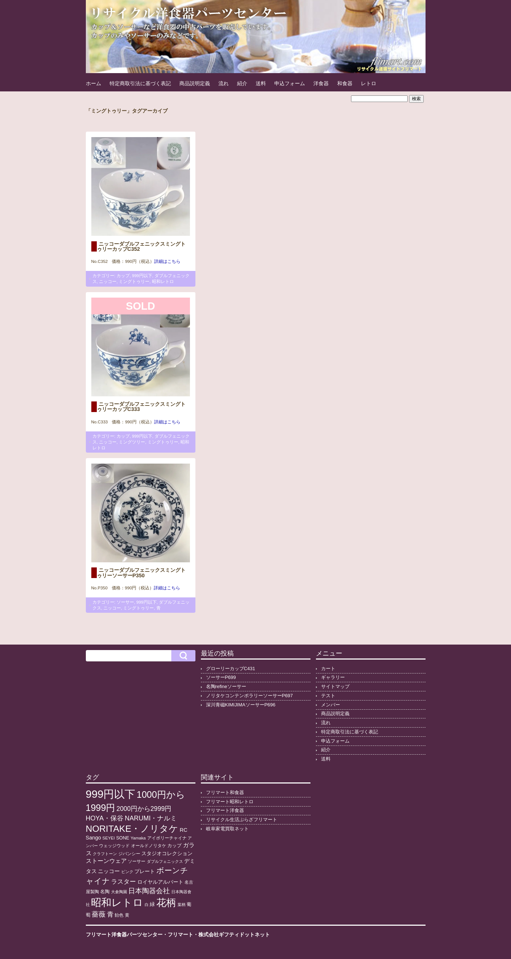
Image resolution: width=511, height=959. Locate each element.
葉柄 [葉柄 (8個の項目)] (182, 904)
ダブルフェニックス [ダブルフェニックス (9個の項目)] (165, 861)
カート (328, 668)
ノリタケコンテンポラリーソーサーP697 (249, 695)
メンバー (330, 704)
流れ (223, 83)
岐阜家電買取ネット (227, 828)
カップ (123, 275)
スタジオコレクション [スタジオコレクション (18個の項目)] (166, 853)
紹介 (242, 83)
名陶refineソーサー (226, 686)
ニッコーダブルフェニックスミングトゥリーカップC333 (141, 406)
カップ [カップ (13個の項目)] (174, 845)
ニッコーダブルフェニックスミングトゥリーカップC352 (141, 246)
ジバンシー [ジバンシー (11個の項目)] (129, 853)
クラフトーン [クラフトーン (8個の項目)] (105, 854)
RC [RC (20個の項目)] (183, 830)
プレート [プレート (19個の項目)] (144, 871)
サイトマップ (335, 686)
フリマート (180, 934)
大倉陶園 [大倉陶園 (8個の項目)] (119, 892)
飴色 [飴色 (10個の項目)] (119, 915)
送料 (261, 83)
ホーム (93, 83)
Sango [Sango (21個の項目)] (93, 838)
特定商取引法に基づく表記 (140, 83)
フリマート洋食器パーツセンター (124, 934)
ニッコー (108, 281)
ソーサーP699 (221, 677)
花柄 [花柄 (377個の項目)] (166, 902)
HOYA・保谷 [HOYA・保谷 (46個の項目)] (104, 818)
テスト (328, 695)
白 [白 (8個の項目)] (147, 904)
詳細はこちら (167, 261)
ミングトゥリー (134, 281)
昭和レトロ (163, 281)
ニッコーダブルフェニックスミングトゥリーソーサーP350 (141, 572)
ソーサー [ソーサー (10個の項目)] (136, 861)
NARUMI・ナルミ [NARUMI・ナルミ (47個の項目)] (151, 818)
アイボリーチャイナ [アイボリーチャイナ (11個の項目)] (167, 838)
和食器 (344, 83)
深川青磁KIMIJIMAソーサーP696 (240, 704)
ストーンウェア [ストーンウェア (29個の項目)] (106, 861)
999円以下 (142, 275)
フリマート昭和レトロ (229, 801)
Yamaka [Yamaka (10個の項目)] (138, 838)
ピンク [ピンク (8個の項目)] (127, 871)
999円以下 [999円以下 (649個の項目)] (111, 794)
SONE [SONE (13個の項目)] (122, 838)
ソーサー (125, 602)
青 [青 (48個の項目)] (110, 914)
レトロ (368, 83)
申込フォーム (289, 83)
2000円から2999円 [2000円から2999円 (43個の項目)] (144, 808)
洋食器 (321, 83)
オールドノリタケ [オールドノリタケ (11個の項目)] (148, 845)
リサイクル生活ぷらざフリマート (241, 819)
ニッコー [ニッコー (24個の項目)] (109, 871)
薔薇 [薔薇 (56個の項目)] (99, 914)
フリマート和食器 (225, 792)
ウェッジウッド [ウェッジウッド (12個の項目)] (114, 845)
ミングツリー (132, 442)
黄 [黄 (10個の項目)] (127, 915)
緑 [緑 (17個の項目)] (152, 904)
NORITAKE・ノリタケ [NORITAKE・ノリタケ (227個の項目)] (132, 829)
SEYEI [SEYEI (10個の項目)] (108, 838)
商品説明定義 (194, 83)
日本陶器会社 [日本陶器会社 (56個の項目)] (149, 891)
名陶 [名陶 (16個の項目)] (105, 891)
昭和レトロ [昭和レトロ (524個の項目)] (117, 902)
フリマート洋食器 (225, 810)
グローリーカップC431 (230, 668)
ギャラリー (333, 677)
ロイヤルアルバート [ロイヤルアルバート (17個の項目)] (160, 882)
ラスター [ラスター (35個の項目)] (123, 881)
